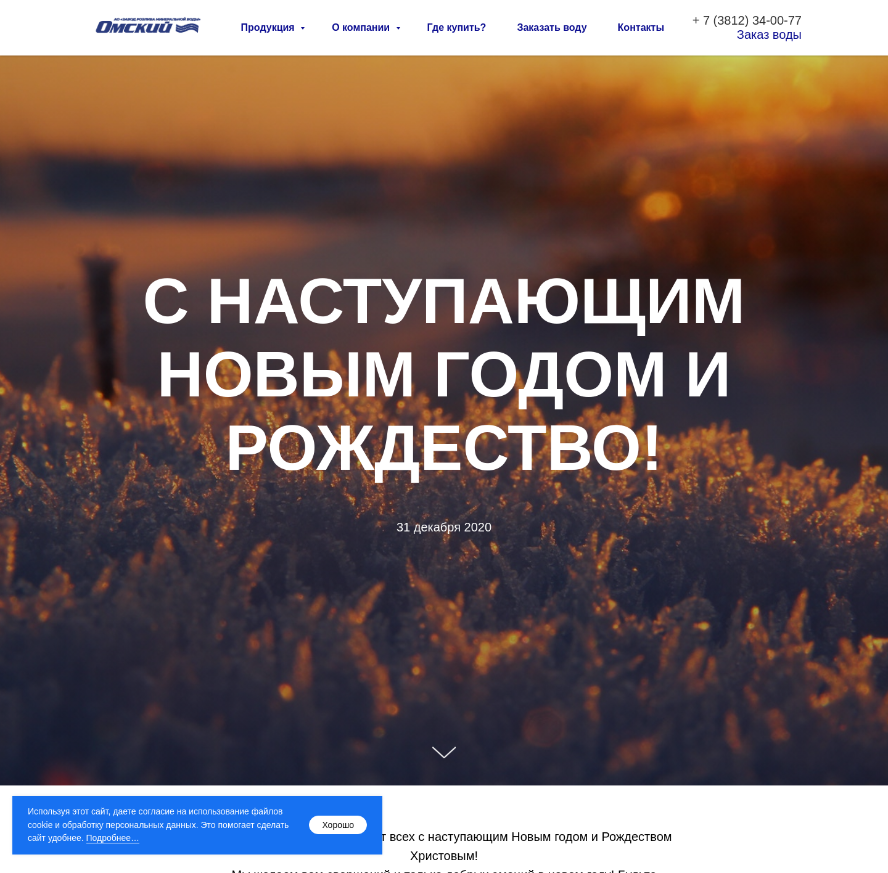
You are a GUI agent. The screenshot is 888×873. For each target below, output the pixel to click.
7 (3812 (724, 20)
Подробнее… (113, 838)
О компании (362, 27)
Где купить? (457, 27)
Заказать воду (551, 27)
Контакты (641, 27)
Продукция (269, 27)
